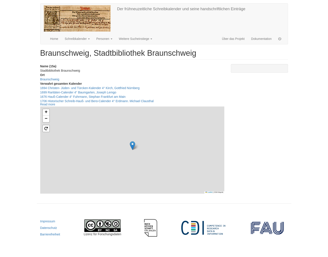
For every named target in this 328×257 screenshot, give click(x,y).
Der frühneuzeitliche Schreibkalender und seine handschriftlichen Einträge (181, 9)
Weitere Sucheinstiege (135, 39)
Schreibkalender (77, 39)
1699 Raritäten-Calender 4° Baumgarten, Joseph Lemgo (78, 92)
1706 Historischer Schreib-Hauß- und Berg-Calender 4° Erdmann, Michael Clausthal (97, 101)
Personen (104, 39)
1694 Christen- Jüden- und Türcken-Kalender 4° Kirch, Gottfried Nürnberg (90, 88)
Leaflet (208, 192)
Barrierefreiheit (50, 234)
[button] (132, 145)
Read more (47, 104)
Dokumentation (261, 39)
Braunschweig (49, 79)
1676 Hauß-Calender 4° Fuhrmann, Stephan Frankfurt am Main (83, 96)
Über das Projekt (233, 39)
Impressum (47, 221)
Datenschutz (48, 228)
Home (54, 39)
